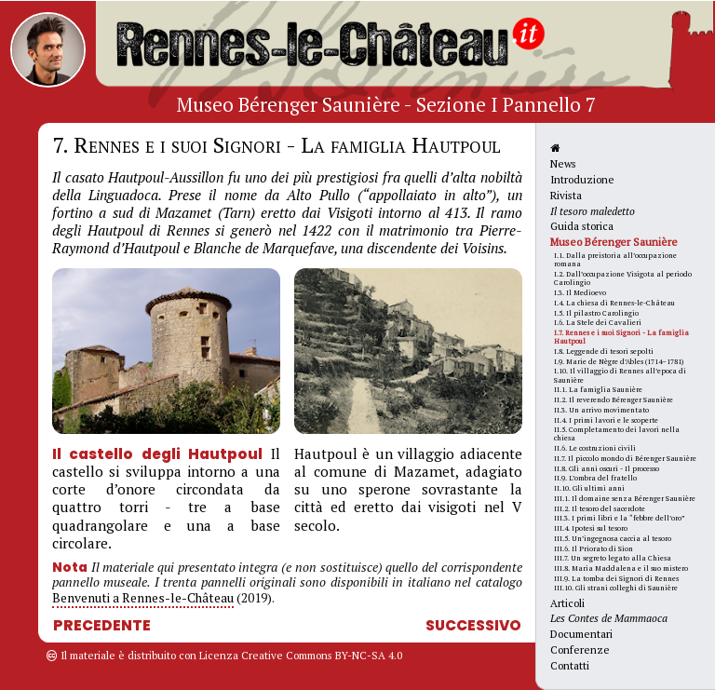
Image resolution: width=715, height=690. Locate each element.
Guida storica (582, 226)
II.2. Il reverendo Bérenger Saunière (613, 399)
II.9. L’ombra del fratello (595, 477)
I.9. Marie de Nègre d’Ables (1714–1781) (618, 361)
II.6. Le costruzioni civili (595, 448)
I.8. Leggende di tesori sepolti (604, 351)
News (563, 163)
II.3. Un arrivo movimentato (601, 409)
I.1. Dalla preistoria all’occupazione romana (615, 259)
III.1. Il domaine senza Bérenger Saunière (624, 498)
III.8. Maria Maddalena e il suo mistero (621, 568)
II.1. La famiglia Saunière (598, 389)
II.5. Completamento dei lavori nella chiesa (617, 433)
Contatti (569, 665)
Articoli (567, 603)
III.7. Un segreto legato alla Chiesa (612, 557)
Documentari (581, 634)
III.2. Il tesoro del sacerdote (599, 508)
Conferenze (580, 649)
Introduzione (582, 179)
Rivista (566, 195)
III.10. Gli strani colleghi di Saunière (616, 587)
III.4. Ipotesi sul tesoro (590, 528)
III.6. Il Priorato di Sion (593, 548)
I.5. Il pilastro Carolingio (596, 313)
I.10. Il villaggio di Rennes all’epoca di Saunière (620, 375)
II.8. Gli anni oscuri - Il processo (606, 468)
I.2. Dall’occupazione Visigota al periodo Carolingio (623, 278)
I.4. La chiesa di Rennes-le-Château (614, 302)
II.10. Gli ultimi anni (589, 488)
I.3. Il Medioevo (580, 292)
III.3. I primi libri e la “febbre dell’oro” (619, 517)
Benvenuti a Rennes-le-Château (143, 597)
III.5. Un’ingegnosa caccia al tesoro (612, 538)
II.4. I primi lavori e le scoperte (606, 420)
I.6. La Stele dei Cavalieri (597, 322)
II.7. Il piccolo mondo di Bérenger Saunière (625, 458)
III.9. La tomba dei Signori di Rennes (616, 578)
